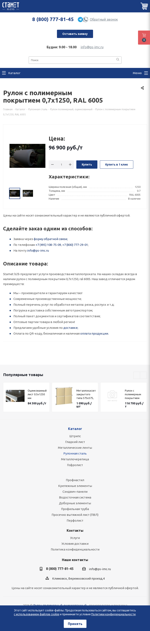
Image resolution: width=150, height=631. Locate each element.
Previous (136, 375)
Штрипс (75, 436)
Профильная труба (75, 509)
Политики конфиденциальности (113, 614)
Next (143, 375)
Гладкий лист (75, 442)
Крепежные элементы (75, 486)
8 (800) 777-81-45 (53, 19)
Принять (75, 624)
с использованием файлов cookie (36, 614)
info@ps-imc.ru (92, 47)
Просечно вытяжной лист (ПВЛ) (75, 514)
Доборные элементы (75, 503)
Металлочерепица (75, 459)
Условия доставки (75, 543)
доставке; (70, 327)
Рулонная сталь (75, 453)
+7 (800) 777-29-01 (75, 244)
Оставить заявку (75, 34)
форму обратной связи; (51, 239)
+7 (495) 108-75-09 (48, 244)
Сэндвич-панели (75, 491)
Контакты (75, 530)
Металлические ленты (75, 447)
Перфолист (75, 520)
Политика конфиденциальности (75, 549)
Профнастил (75, 480)
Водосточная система (75, 497)
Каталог (75, 429)
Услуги (75, 538)
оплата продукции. (94, 333)
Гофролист (75, 465)
